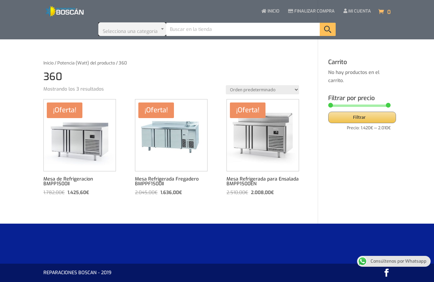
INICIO (270, 11)
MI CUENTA (357, 11)
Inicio (48, 63)
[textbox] (132, 29)
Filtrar (359, 117)
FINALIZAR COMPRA (311, 11)
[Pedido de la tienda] (262, 89)
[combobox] (132, 29)
